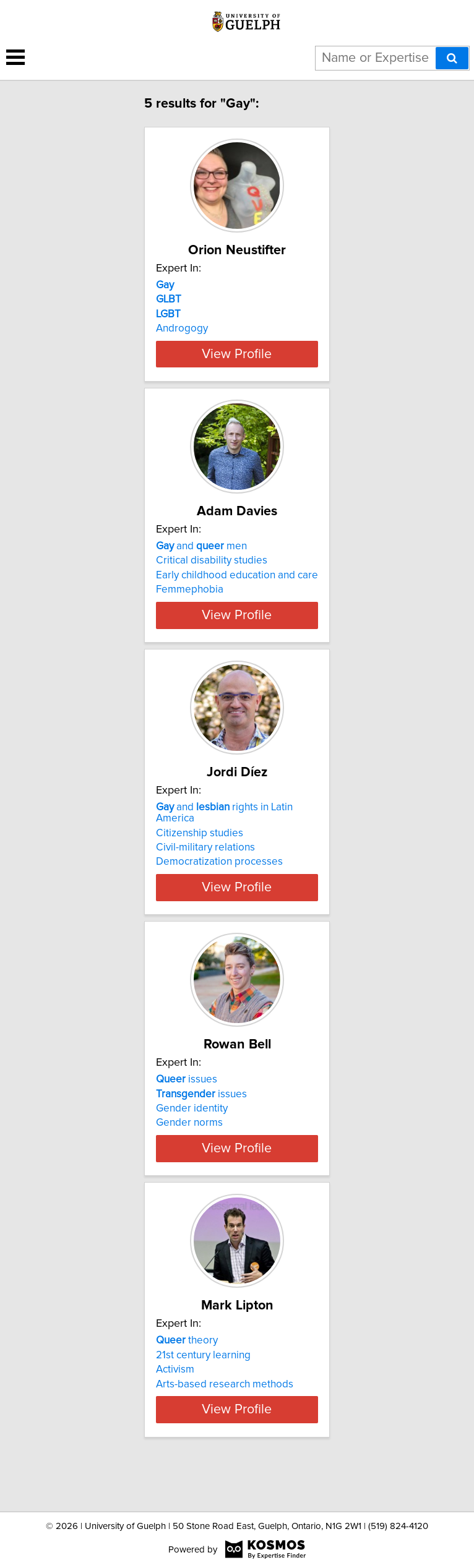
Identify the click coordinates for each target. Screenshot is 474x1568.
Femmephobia (189, 600)
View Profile (237, 365)
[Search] (452, 58)
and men (201, 557)
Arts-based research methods (224, 1417)
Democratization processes (219, 883)
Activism (175, 1402)
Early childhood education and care (237, 586)
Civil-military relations (205, 869)
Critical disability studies (211, 571)
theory (187, 1373)
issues (186, 1101)
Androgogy (182, 328)
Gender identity (192, 1130)
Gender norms (189, 1144)
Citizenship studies (199, 854)
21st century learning (203, 1388)
